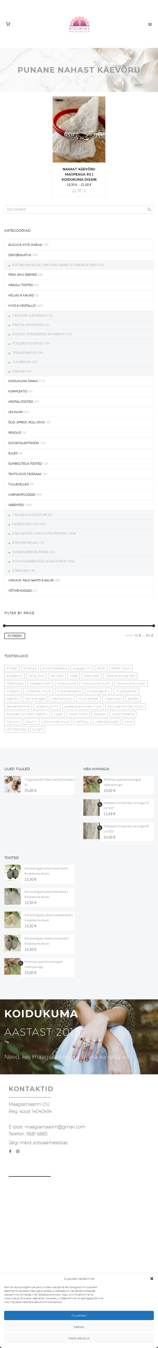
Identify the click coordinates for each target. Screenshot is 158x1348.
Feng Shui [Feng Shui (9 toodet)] (36, 676)
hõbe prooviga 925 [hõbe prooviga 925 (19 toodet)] (120, 676)
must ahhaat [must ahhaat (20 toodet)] (88, 699)
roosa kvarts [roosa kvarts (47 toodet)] (78, 714)
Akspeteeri (79, 1315)
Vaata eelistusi (79, 1338)
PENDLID (14, 432)
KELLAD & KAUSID (21, 295)
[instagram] (17, 1151)
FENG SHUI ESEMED (22, 274)
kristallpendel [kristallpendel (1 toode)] (126, 691)
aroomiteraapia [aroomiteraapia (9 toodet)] (54, 668)
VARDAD (19, 371)
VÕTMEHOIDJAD (20, 590)
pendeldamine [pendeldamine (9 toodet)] (18, 706)
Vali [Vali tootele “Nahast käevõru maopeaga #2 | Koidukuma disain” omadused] (74, 190)
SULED (13, 453)
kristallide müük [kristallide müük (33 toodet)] (38, 691)
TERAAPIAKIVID (24, 352)
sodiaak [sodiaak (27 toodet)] (100, 714)
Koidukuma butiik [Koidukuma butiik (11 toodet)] (96, 683)
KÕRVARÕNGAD (25, 542)
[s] (79, 209)
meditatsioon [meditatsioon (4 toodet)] (61, 699)
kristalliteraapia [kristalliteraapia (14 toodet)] (69, 691)
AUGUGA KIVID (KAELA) (25, 244)
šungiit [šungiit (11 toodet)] (38, 729)
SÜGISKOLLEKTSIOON (23, 443)
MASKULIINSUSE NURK (30, 552)
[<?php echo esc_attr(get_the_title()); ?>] (79, 190)
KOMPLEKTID (17, 391)
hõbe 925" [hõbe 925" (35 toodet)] (91, 676)
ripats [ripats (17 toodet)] (58, 714)
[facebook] (10, 1151)
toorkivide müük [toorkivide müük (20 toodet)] (57, 722)
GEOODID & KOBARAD (30, 315)
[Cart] (8, 24)
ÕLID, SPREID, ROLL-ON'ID (26, 422)
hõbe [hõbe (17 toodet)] (74, 676)
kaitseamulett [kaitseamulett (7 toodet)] (40, 683)
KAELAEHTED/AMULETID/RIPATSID (40, 533)
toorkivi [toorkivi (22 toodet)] (32, 722)
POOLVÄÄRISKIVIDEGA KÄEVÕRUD (39, 561)
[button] (152, 1279)
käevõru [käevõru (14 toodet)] (12, 699)
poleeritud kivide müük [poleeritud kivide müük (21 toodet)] (83, 706)
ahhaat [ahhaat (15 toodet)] (11, 668)
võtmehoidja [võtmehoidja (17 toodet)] (16, 729)
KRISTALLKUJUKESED (28, 325)
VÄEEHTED (16, 505)
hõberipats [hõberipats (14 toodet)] (14, 683)
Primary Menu (150, 24)
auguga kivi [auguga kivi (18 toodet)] (82, 668)
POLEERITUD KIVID (27, 343)
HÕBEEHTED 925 (25, 524)
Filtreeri (15, 636)
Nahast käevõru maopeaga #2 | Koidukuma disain (79, 174)
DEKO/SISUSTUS (19, 255)
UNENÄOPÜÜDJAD (21, 494)
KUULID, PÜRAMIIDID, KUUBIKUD (39, 334)
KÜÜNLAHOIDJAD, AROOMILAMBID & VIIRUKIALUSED (55, 265)
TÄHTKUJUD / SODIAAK (25, 474)
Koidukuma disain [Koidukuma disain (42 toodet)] (130, 683)
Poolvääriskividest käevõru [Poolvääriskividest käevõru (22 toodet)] (27, 714)
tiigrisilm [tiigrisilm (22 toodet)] (13, 722)
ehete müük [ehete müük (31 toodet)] (121, 668)
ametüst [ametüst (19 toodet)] (29, 668)
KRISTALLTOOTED (20, 401)
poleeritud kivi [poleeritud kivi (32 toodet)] (47, 706)
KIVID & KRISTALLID (22, 305)
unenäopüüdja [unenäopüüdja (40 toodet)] (106, 722)
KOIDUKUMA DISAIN (23, 381)
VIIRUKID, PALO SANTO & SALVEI (31, 580)
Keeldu (79, 1327)
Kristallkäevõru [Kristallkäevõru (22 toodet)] (98, 691)
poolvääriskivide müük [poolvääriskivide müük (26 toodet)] (125, 706)
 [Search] (149, 209)
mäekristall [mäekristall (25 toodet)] (113, 699)
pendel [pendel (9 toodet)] (133, 699)
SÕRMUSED (21, 570)
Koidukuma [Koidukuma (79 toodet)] (66, 683)
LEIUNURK (15, 412)
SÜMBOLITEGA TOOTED (25, 463)
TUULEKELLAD (18, 484)
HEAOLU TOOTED (20, 285)
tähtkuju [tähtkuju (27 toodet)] (82, 722)
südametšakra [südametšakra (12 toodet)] (123, 714)
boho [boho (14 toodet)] (101, 668)
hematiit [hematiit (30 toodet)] (57, 676)
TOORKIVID (21, 362)
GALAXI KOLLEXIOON (29, 515)
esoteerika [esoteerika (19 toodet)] (14, 676)
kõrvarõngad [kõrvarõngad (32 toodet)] (35, 699)
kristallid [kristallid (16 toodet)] (13, 691)
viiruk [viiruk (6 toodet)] (128, 722)
